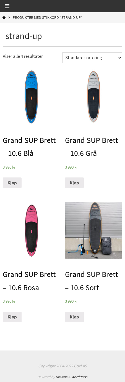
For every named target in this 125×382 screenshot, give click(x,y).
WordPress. (79, 377)
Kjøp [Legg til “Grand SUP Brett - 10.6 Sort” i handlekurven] (74, 317)
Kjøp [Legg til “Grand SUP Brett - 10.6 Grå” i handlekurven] (74, 183)
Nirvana (61, 377)
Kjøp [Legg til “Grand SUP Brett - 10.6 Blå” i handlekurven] (12, 183)
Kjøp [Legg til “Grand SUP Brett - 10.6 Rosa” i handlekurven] (12, 317)
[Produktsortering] (92, 57)
